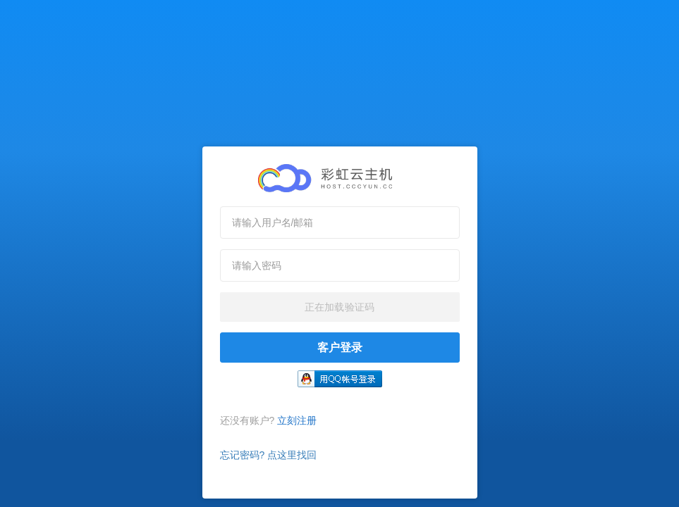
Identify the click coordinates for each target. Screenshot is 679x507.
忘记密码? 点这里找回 (268, 455)
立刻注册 (297, 420)
